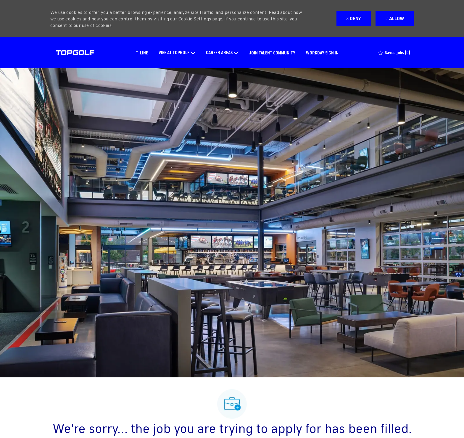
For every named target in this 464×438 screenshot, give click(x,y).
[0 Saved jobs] (394, 52)
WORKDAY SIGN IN (322, 52)
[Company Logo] (75, 52)
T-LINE (142, 52)
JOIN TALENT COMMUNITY (272, 52)
